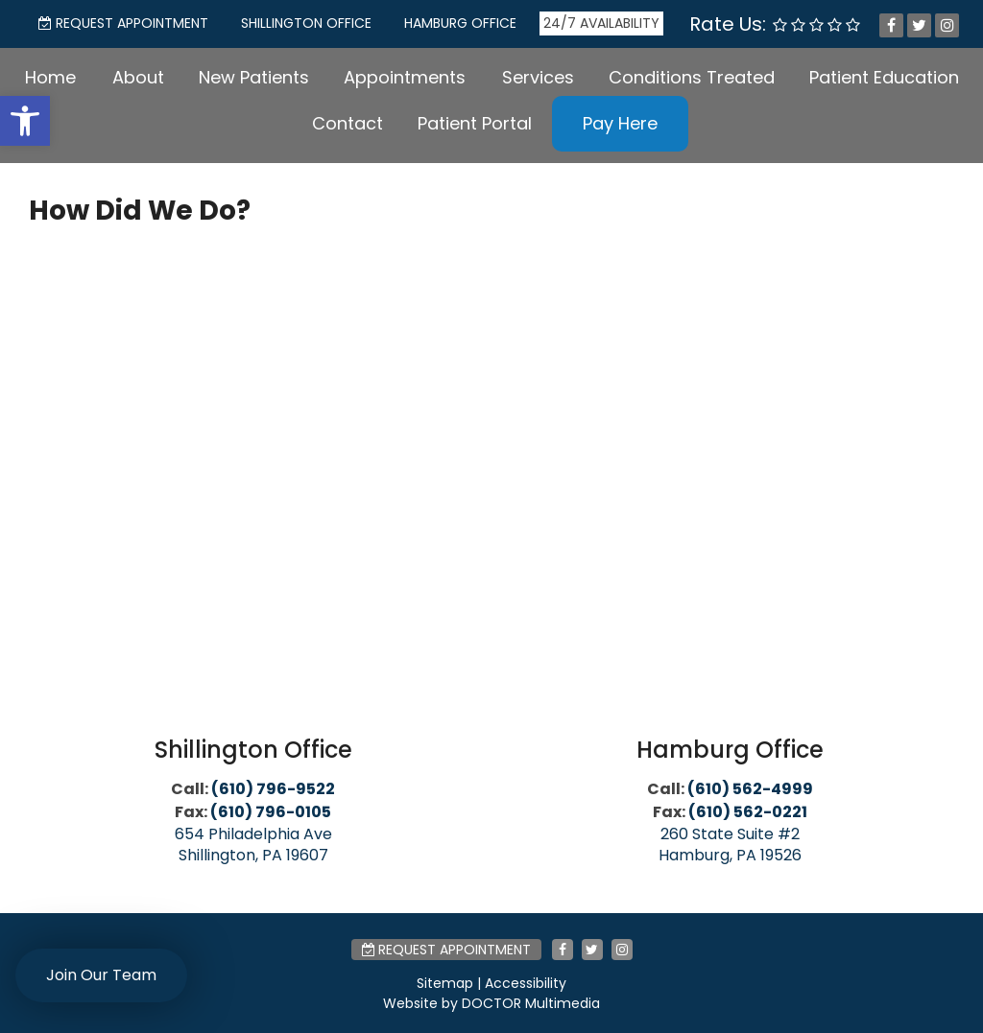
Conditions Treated (692, 77)
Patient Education (884, 77)
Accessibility (525, 983)
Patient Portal (475, 123)
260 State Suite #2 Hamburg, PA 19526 (730, 844)
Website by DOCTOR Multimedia (491, 1003)
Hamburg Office (460, 23)
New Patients (254, 77)
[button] (25, 121)
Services (538, 77)
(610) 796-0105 (270, 812)
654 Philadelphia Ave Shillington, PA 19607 (253, 844)
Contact (347, 123)
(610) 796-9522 (273, 789)
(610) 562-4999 (750, 789)
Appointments (405, 77)
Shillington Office (306, 23)
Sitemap (445, 983)
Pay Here (620, 123)
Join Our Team (101, 975)
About (138, 77)
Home (50, 77)
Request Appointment (123, 23)
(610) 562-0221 (747, 812)
